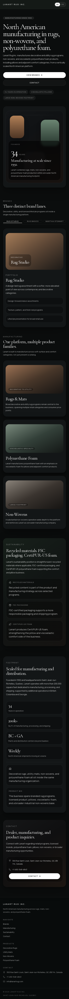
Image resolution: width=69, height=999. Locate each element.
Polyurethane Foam (11, 960)
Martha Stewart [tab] (55, 221)
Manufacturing (9, 928)
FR (63, 4)
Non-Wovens (8, 956)
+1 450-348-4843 (19, 869)
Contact (34, 82)
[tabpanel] (34, 277)
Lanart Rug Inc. (14, 4)
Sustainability (8, 932)
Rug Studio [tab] (13, 221)
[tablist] (34, 222)
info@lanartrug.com (15, 981)
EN (57, 4)
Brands (6, 924)
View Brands (34, 75)
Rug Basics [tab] (32, 221)
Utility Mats (8, 952)
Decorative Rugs (10, 948)
